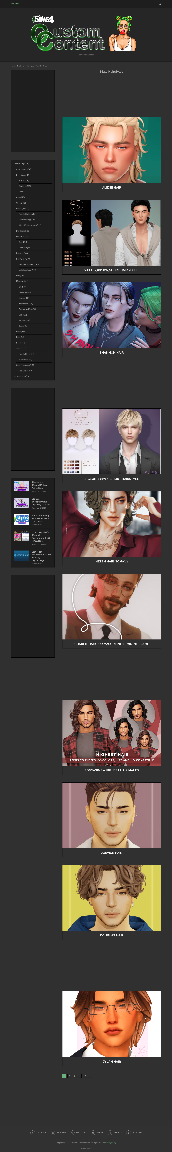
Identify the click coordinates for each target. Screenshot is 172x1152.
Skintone (25, 186)
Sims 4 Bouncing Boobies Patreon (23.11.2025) (40, 518)
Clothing (22, 208)
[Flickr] (97, 1132)
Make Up (22, 281)
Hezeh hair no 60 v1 (111, 561)
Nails (20, 337)
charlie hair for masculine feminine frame (111, 644)
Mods (21, 332)
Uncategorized (21, 376)
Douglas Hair (111, 935)
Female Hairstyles (29, 264)
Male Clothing (27, 220)
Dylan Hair (111, 1061)
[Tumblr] (115, 1132)
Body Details (23, 175)
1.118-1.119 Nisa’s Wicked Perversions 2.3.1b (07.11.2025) (41, 536)
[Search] (160, 4)
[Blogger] (134, 1132)
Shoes (21, 348)
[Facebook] (38, 1132)
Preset (24, 180)
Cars (20, 197)
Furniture (22, 253)
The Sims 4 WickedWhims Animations (39, 485)
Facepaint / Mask (27, 309)
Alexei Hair (111, 187)
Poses (21, 343)
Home (13, 66)
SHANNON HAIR (112, 352)
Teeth (23, 326)
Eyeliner (24, 298)
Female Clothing (28, 214)
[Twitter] (58, 1132)
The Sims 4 (15, 4)
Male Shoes (25, 359)
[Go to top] (86, 1149)
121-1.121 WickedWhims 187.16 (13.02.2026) (41, 502)
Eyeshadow (26, 304)
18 (85, 1076)
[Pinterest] (78, 1132)
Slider (23, 192)
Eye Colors (23, 231)
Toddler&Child (24, 371)
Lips (23, 315)
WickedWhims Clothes (30, 225)
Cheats (21, 203)
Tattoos (24, 320)
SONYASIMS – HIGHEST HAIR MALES (112, 770)
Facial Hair (22, 236)
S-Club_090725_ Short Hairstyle (112, 479)
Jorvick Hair (111, 853)
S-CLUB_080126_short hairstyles (112, 270)
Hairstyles (30, 66)
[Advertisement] (111, 95)
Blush (23, 287)
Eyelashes (25, 292)
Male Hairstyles (27, 270)
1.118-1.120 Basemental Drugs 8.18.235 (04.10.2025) (41, 556)
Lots (20, 276)
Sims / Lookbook (25, 365)
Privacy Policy (110, 1143)
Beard (23, 242)
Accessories (23, 169)
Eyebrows (25, 248)
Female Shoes (27, 354)
